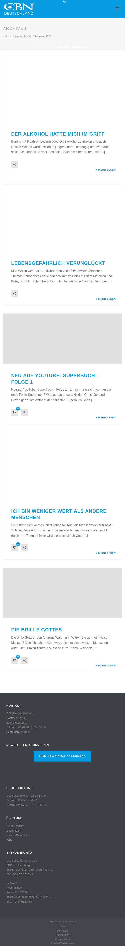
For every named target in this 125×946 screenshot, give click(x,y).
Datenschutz (62, 935)
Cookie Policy (62, 939)
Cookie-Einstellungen (62, 943)
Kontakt (62, 926)
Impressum (62, 930)
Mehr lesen (106, 170)
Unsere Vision (15, 825)
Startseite (44, 47)
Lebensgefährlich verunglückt (58, 263)
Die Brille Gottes (36, 629)
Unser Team (13, 830)
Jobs (9, 839)
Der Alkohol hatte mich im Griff (58, 134)
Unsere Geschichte (18, 835)
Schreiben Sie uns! (18, 732)
